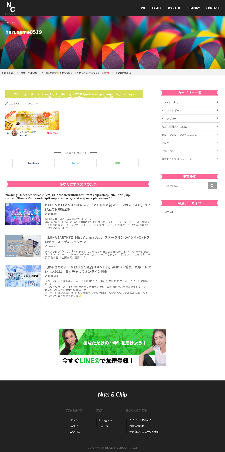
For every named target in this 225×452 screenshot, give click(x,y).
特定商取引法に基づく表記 (144, 431)
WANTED (174, 7)
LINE (117, 162)
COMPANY (193, 7)
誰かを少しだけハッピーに (177, 159)
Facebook (33, 162)
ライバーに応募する (140, 420)
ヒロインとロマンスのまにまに (179, 134)
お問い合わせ (136, 426)
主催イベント (169, 151)
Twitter (76, 162)
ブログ (165, 143)
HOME (141, 7)
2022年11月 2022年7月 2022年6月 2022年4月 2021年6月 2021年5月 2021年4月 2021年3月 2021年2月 (190, 212)
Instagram (105, 420)
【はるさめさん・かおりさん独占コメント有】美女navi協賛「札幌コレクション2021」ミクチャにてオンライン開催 (98, 269)
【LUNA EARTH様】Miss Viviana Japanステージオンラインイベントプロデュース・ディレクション (97, 239)
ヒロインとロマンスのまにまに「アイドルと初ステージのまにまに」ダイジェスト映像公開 (98, 207)
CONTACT (213, 7)
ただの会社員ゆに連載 (174, 126)
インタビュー (169, 118)
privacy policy (170, 102)
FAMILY (157, 7)
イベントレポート (172, 110)
